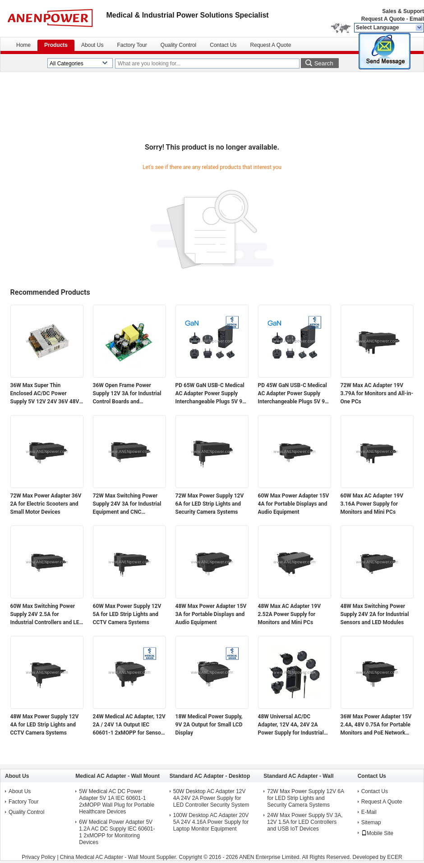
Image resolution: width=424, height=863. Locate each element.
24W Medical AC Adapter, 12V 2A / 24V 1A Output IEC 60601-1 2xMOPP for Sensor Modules (129, 725)
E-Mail (369, 812)
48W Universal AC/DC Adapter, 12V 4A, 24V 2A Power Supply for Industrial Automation (291, 725)
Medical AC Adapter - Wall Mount (117, 776)
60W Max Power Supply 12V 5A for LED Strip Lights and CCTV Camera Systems (127, 614)
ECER (394, 857)
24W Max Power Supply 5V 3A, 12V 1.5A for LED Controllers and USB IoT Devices (304, 822)
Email (417, 19)
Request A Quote (383, 19)
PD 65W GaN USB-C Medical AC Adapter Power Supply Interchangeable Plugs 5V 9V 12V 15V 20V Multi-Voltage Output (210, 394)
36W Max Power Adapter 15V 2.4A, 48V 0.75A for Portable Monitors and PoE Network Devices (376, 725)
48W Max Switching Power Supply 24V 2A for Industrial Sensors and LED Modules (375, 614)
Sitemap (371, 822)
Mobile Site (377, 833)
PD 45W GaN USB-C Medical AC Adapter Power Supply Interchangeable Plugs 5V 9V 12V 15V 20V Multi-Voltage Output (293, 394)
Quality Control (178, 45)
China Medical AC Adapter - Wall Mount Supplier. (119, 857)
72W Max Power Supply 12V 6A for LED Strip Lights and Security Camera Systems (209, 504)
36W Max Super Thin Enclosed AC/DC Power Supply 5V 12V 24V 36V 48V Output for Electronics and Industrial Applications (44, 394)
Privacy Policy (38, 857)
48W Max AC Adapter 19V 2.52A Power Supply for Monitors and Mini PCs (289, 614)
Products (56, 45)
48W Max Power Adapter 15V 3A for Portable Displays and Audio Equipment (211, 614)
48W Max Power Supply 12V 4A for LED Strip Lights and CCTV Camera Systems (44, 724)
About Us (92, 45)
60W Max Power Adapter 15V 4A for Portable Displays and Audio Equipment (293, 504)
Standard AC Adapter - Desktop (210, 776)
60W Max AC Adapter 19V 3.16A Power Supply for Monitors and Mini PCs (372, 504)
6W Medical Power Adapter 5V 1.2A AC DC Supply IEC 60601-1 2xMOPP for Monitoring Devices (117, 832)
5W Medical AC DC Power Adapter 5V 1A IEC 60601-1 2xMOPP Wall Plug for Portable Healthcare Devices (116, 801)
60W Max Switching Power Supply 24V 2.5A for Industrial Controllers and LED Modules (46, 614)
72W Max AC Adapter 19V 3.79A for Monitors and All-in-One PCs (377, 393)
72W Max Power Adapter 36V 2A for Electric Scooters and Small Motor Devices (46, 504)
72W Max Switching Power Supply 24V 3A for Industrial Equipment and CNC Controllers (127, 504)
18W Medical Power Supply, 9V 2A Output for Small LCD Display (209, 724)
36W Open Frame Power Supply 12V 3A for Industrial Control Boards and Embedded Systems (127, 394)
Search (323, 63)
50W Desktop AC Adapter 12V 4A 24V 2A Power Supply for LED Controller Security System (211, 798)
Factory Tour (132, 45)
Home (23, 45)
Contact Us (223, 45)
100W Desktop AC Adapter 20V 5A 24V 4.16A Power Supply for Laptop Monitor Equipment (211, 822)
